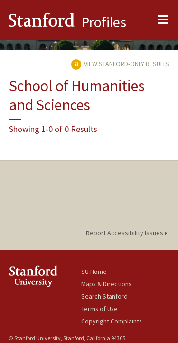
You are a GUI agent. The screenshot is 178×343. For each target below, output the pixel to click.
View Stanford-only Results (120, 64)
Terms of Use (99, 308)
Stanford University (45, 276)
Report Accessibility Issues (128, 233)
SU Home (94, 271)
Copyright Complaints (111, 321)
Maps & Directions (106, 284)
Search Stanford (104, 296)
